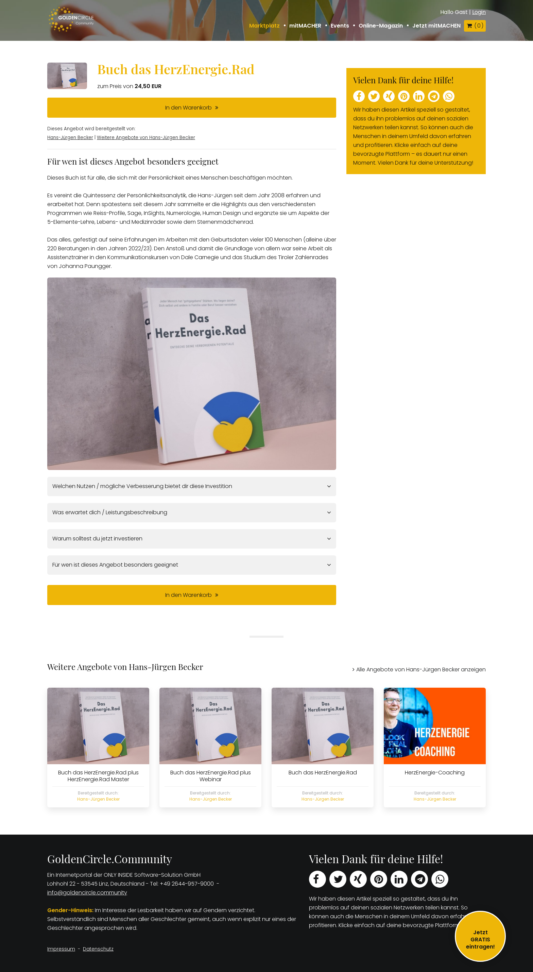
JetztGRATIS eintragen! (480, 939)
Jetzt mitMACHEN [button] (436, 26)
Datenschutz (98, 948)
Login (479, 12)
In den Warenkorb (188, 108)
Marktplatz (264, 26)
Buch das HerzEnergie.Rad (176, 69)
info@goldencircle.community (87, 892)
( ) (475, 26)
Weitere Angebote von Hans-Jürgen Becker (146, 137)
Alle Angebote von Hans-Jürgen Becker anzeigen (419, 669)
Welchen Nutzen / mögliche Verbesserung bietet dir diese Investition (142, 486)
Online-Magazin (381, 26)
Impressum (61, 948)
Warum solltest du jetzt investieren (97, 538)
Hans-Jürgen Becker (70, 137)
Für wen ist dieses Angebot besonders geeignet (115, 565)
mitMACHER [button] (305, 26)
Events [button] (340, 26)
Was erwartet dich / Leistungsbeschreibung (109, 512)
